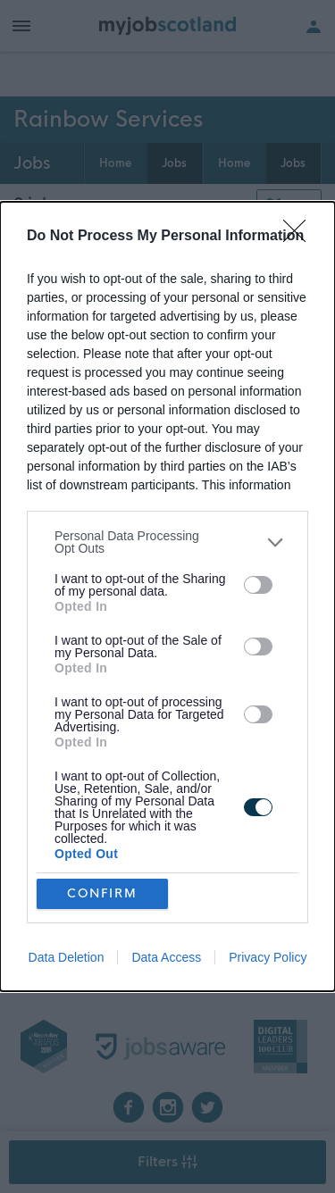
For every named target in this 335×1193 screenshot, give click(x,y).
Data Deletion (67, 957)
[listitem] (167, 542)
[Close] (300, 237)
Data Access (166, 957)
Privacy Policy (267, 957)
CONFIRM (102, 892)
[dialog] (167, 596)
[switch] (258, 585)
